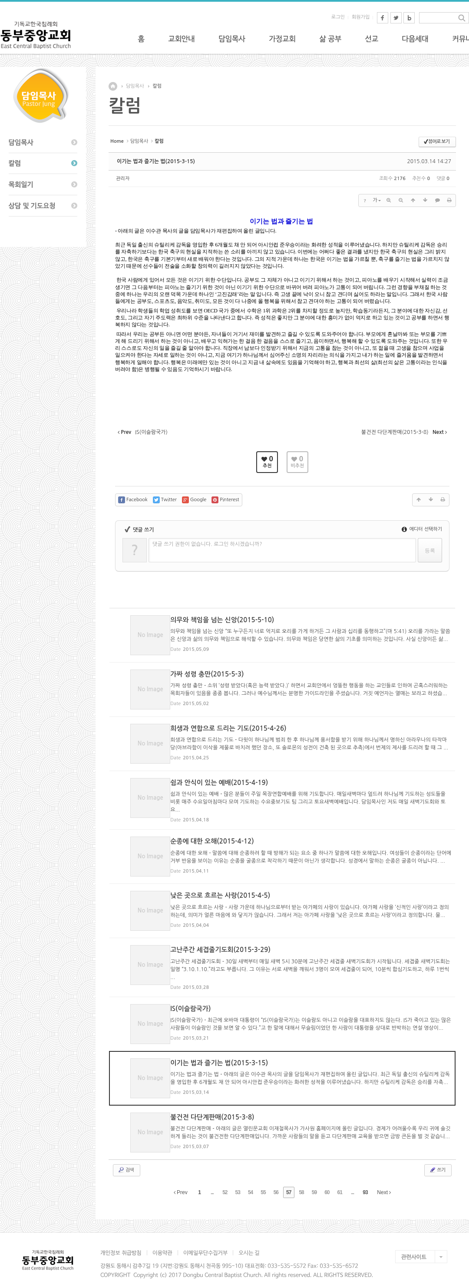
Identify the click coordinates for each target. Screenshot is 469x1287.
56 (276, 1183)
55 (263, 1183)
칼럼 (157, 86)
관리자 (122, 178)
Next (384, 1183)
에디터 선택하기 (422, 529)
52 (224, 1183)
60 (326, 1183)
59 (314, 1183)
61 (339, 1183)
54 (250, 1183)
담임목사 (135, 86)
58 (301, 1183)
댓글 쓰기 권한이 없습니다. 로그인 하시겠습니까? (207, 544)
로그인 (338, 17)
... (212, 1183)
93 (365, 1183)
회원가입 (361, 17)
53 (237, 1183)
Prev (181, 1183)
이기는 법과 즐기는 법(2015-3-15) (156, 161)
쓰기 (437, 1160)
